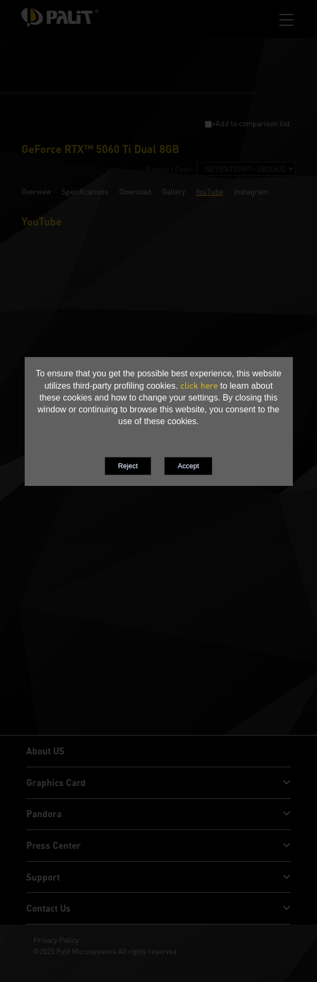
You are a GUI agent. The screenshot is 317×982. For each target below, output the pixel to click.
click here (199, 385)
